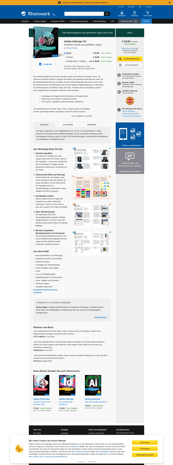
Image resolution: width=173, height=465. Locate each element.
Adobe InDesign (70, 401)
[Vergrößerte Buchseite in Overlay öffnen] (92, 160)
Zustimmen (73, 446)
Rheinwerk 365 (129, 21)
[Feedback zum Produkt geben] (130, 161)
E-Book (69, 57)
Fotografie (25, 21)
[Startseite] (38, 14)
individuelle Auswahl (82, 452)
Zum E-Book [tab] (68, 125)
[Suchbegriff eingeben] (84, 14)
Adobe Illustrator (98, 400)
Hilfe (140, 7)
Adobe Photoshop (44, 401)
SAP (112, 21)
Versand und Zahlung (96, 433)
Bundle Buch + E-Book (76, 61)
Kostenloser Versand (128, 48)
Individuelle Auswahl (145, 455)
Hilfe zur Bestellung (128, 111)
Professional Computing (79, 21)
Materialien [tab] (91, 125)
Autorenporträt (100, 317)
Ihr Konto (121, 7)
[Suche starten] (107, 14)
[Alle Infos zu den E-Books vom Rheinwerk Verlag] (130, 135)
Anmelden (148, 7)
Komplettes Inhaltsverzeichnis (45, 290)
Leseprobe (37, 293)
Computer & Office (58, 21)
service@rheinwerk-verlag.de (131, 116)
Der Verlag (37, 433)
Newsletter (131, 7)
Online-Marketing (99, 21)
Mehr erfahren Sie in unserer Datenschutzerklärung (48, 457)
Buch (68, 53)
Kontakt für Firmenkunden (130, 113)
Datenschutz (92, 462)
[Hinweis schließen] (169, 2)
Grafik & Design (40, 21)
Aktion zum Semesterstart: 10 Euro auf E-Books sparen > (85, 3)
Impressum (80, 462)
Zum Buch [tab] (44, 125)
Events (146, 21)
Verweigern (104, 452)
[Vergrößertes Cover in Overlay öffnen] (44, 42)
